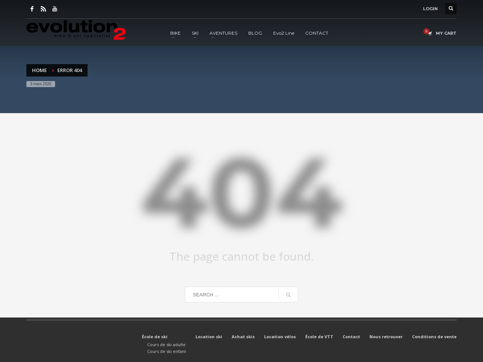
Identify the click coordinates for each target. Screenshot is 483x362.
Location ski (208, 336)
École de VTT (319, 336)
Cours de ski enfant (166, 351)
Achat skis (243, 336)
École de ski (155, 336)
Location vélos (280, 336)
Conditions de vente (434, 336)
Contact (351, 336)
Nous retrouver (386, 336)
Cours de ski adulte (166, 344)
